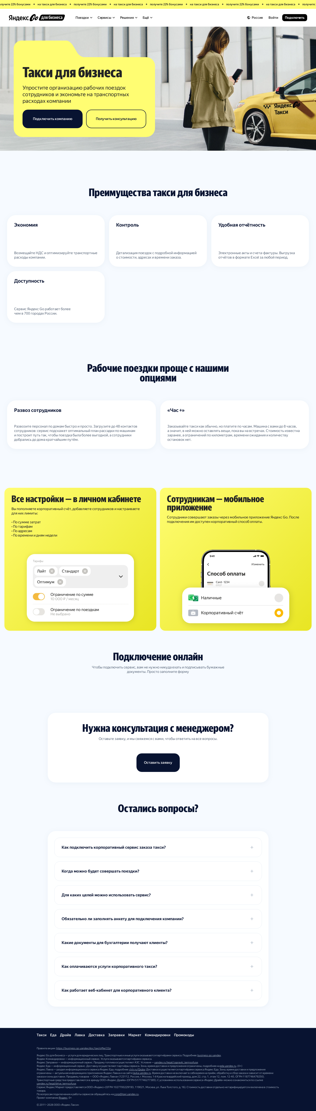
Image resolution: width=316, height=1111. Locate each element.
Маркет (134, 1035)
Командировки (157, 1035)
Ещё (148, 18)
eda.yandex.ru (228, 1066)
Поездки (84, 18)
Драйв (65, 1035)
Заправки (116, 1035)
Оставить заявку (158, 762)
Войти (273, 18)
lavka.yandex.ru (142, 1073)
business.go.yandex (209, 1055)
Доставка (97, 1035)
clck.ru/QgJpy (137, 1069)
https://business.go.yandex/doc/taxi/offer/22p (83, 1048)
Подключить (295, 18)
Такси (42, 1035)
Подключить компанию (52, 119)
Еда (53, 1035)
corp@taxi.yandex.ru (126, 1094)
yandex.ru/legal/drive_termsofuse (56, 1083)
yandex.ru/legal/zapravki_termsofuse (176, 1062)
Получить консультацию (116, 119)
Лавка (80, 1035)
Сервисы (106, 18)
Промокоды (184, 1035)
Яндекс (63, 1097)
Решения (128, 18)
